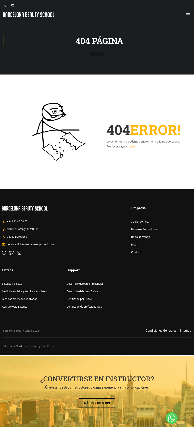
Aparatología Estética (14, 378)
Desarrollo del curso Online (82, 363)
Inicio (131, 147)
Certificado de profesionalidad (84, 378)
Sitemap (185, 403)
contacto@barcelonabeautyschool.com (28, 316)
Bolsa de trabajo (140, 309)
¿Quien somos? (140, 293)
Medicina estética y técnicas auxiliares (24, 363)
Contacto (136, 324)
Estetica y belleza (12, 355)
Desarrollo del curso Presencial (85, 355)
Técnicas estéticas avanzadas (19, 371)
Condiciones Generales (161, 403)
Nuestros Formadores (144, 301)
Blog (134, 316)
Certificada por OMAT (79, 371)
